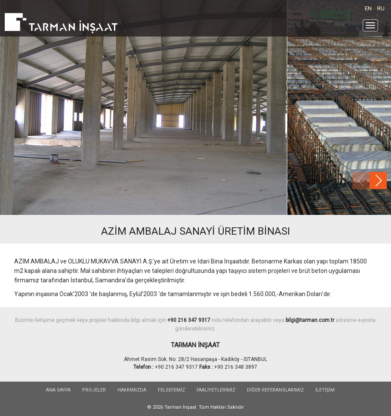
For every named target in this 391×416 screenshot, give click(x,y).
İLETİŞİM (325, 390)
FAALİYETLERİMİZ (216, 390)
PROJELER (94, 390)
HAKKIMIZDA (131, 390)
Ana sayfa (58, 390)
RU (381, 8)
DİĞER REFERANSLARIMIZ (275, 390)
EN (368, 8)
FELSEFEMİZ (171, 390)
